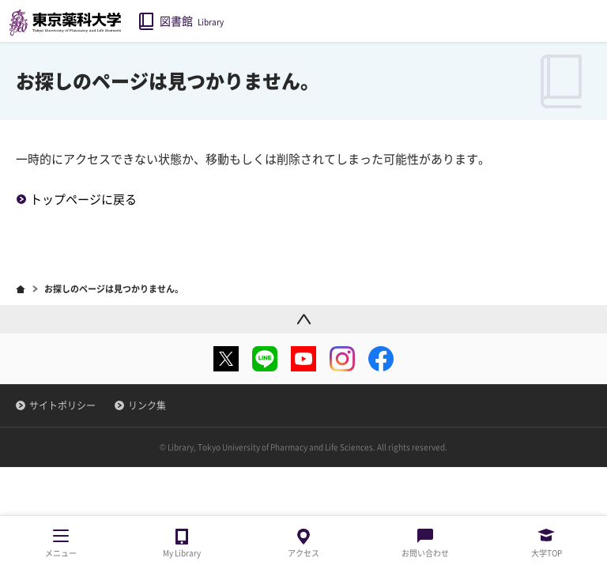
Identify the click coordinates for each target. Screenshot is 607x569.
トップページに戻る (83, 199)
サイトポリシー (62, 405)
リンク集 (147, 405)
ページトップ (303, 319)
